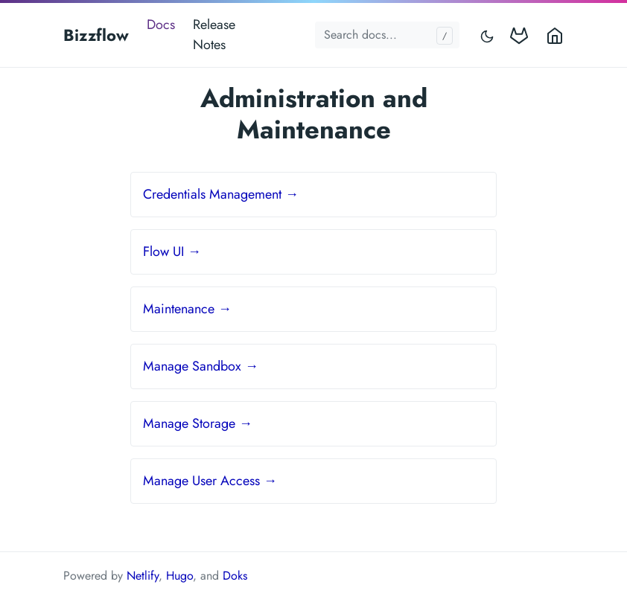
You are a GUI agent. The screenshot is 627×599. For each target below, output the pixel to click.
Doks (235, 575)
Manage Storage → (197, 423)
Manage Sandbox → (200, 366)
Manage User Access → (210, 480)
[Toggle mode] (487, 35)
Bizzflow (96, 35)
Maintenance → (187, 308)
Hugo (179, 575)
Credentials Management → (221, 194)
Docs (161, 24)
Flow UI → (172, 251)
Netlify (143, 575)
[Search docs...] (387, 35)
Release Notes (214, 34)
